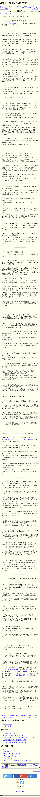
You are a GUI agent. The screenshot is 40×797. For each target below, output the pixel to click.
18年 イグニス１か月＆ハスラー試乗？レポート (18, 760)
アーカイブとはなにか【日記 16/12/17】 (15, 742)
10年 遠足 (6, 751)
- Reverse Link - (19, 791)
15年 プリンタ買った (9, 756)
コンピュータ (3, 13)
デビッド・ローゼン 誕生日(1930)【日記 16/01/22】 (19, 738)
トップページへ (36, 771)
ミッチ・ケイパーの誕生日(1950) (14, 11)
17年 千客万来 (7, 758)
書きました (19, 97)
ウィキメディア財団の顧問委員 (18, 675)
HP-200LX (19, 433)
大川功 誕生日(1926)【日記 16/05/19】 (14, 740)
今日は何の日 (9, 13)
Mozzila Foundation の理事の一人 (26, 671)
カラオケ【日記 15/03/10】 (11, 733)
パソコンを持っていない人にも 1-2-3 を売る (19, 439)
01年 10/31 (6, 749)
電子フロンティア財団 (10, 669)
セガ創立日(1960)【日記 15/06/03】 (14, 735)
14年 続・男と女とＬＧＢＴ (11, 754)
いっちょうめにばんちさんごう (13, 23)
